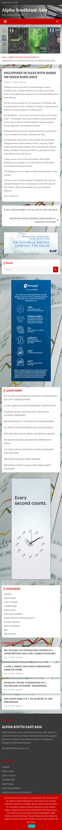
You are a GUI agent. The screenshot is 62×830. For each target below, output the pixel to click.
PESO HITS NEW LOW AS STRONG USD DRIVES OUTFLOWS (29, 433)
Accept (31, 826)
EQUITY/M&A (10, 610)
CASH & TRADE (10, 602)
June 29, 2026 (9, 657)
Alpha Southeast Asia (24, 10)
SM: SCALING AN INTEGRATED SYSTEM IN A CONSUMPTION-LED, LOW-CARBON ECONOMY (30, 652)
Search (55, 269)
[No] (59, 812)
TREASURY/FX (10, 634)
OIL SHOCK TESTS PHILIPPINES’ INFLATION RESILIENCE (28, 427)
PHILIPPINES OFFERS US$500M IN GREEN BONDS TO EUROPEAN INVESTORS (33, 220)
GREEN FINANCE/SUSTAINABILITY (19, 618)
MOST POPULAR (14, 643)
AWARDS (7, 594)
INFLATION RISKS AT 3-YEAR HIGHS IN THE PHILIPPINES (29, 421)
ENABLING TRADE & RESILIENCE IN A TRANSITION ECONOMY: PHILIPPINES (25, 684)
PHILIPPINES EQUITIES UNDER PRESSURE (22, 459)
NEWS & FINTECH (12, 626)
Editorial (22, 82)
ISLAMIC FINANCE (12, 622)
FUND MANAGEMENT (13, 614)
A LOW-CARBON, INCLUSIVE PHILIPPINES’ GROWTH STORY (30, 405)
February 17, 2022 (11, 82)
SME (6, 630)
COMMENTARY (10, 606)
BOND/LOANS (10, 598)
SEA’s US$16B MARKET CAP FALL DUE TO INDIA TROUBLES (32, 209)
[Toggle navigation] (5, 21)
